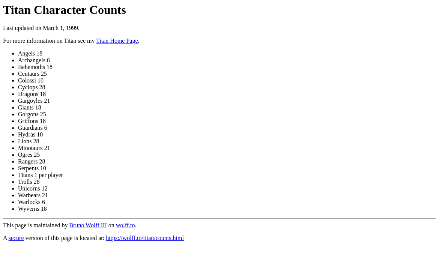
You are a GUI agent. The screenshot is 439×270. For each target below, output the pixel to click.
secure (16, 238)
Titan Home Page (117, 41)
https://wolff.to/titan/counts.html (145, 238)
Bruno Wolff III (88, 225)
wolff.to (125, 225)
